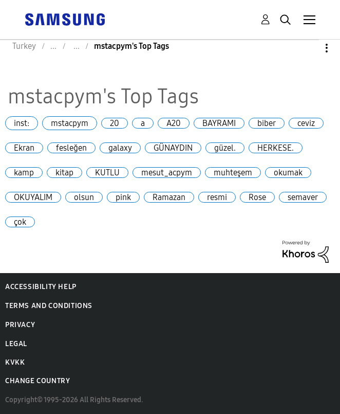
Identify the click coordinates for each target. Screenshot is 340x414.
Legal (16, 343)
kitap (64, 172)
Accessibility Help (41, 286)
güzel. (225, 148)
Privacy (20, 324)
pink (123, 197)
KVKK (15, 362)
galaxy (120, 148)
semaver (303, 197)
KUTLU (107, 172)
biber (266, 123)
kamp (24, 172)
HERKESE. (275, 148)
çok (20, 222)
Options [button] (309, 48)
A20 (173, 123)
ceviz (306, 123)
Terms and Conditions (48, 305)
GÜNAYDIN (173, 148)
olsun (84, 197)
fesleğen (71, 148)
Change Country (37, 380)
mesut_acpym (166, 172)
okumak (288, 172)
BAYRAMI (219, 123)
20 (114, 123)
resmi (217, 197)
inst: (21, 123)
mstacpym (69, 123)
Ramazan (169, 197)
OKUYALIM (33, 197)
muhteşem (233, 172)
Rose (257, 197)
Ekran (24, 148)
